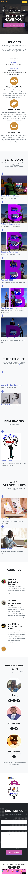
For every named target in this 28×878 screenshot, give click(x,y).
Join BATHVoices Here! (10, 405)
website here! (16, 364)
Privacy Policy (14, 875)
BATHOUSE (14, 62)
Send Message (14, 852)
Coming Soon (6, 461)
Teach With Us (7, 549)
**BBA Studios (14, 68)
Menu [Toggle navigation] (24, 1)
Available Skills (7, 280)
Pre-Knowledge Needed (11, 308)
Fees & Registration (9, 338)
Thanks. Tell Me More (14, 25)
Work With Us (7, 519)
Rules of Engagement (10, 224)
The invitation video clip (11, 385)
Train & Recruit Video (10, 196)
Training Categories (9, 252)
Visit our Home (5, 2)
